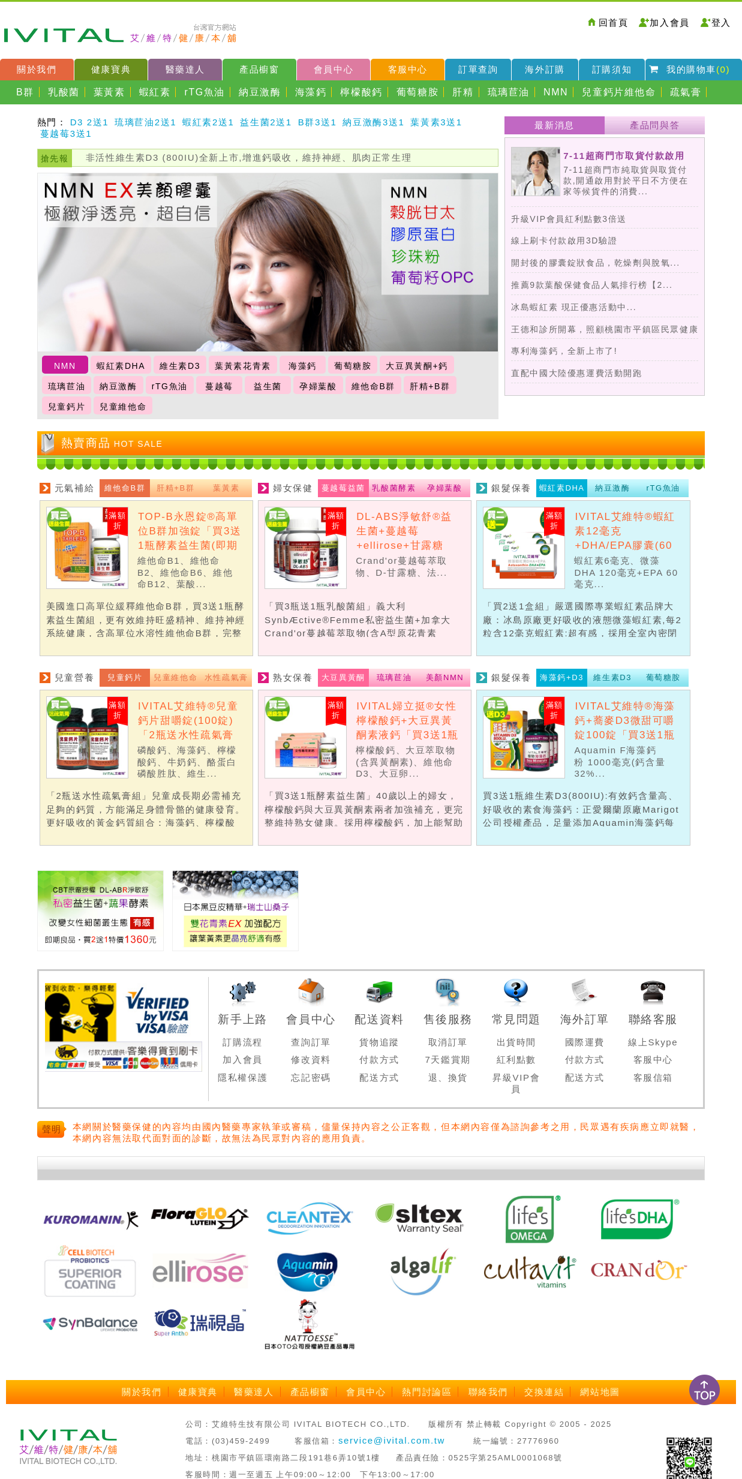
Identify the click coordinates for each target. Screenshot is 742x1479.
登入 (721, 22)
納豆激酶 (260, 92)
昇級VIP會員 (516, 1083)
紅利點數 (516, 1059)
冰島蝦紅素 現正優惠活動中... (573, 307)
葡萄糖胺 (417, 92)
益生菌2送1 (266, 122)
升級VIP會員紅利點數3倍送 (569, 219)
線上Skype (653, 1042)
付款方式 (379, 1059)
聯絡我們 (488, 1392)
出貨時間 (516, 1042)
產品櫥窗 (259, 69)
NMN (555, 92)
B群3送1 (317, 122)
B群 (25, 92)
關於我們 (36, 69)
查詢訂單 (311, 1042)
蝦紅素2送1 (208, 122)
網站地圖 (600, 1392)
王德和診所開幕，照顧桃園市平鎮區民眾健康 (604, 329)
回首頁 (614, 22)
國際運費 (585, 1042)
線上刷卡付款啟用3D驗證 (564, 240)
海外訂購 (544, 69)
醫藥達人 (185, 69)
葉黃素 (109, 92)
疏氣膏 (686, 92)
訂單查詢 (478, 69)
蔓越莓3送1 (66, 133)
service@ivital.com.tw (391, 1440)
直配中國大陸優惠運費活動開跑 (576, 373)
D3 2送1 (89, 122)
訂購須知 (612, 69)
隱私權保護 (243, 1077)
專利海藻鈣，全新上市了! (564, 351)
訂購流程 (242, 1042)
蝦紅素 (155, 92)
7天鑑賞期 (448, 1059)
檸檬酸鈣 (361, 92)
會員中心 (333, 69)
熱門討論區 (427, 1392)
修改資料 (311, 1059)
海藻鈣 (311, 92)
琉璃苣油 (509, 92)
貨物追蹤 (379, 1042)
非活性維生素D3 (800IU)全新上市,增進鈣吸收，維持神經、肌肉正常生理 (248, 157)
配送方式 (379, 1077)
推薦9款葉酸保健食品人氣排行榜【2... (591, 285)
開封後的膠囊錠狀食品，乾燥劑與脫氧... (595, 262)
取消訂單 (448, 1042)
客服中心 (408, 69)
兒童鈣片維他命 (619, 92)
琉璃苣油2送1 (145, 122)
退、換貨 (448, 1077)
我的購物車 (698, 69)
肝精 (462, 92)
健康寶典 (111, 69)
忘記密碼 (311, 1077)
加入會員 (669, 22)
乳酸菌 (64, 92)
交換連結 (544, 1392)
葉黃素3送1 (436, 122)
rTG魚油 (205, 92)
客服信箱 (653, 1077)
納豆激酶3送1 (373, 122)
